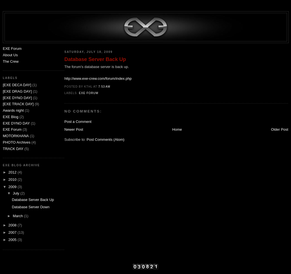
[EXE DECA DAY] (17, 85)
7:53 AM (104, 86)
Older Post (279, 129)
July (16, 193)
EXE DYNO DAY (16, 123)
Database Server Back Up (95, 59)
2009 (13, 187)
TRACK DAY (13, 149)
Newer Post (73, 129)
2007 (13, 232)
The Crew (10, 61)
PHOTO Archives (16, 142)
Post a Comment (77, 122)
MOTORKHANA (16, 136)
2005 (13, 240)
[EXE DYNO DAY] (17, 98)
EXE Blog (10, 117)
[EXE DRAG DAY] (17, 91)
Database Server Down (30, 207)
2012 (13, 172)
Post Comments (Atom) (106, 139)
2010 (13, 179)
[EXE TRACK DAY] (18, 104)
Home (177, 129)
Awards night (13, 110)
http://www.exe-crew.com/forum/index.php (98, 78)
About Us (10, 55)
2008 (13, 225)
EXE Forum (88, 93)
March (18, 216)
